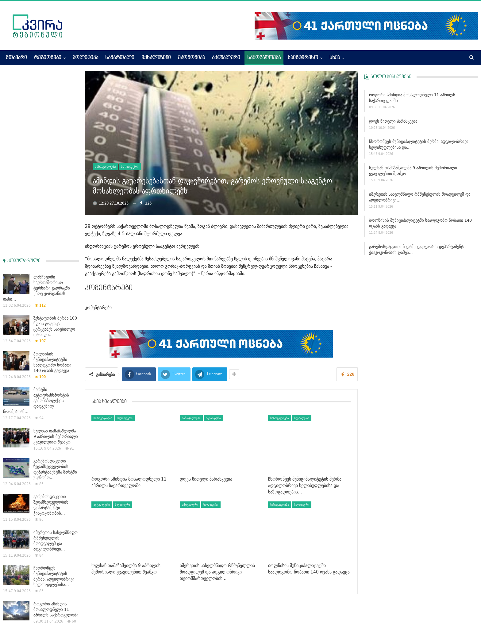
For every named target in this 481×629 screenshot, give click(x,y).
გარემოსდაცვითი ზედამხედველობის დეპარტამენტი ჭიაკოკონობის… (50, 320)
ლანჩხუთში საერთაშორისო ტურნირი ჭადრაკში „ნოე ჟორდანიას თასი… (36, 104)
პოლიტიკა (85, 58)
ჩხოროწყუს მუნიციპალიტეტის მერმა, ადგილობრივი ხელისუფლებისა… (54, 392)
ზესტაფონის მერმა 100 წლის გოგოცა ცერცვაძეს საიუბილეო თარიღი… (55, 142)
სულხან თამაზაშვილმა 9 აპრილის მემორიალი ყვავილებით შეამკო (413, 170)
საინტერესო (303, 58)
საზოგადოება (264, 58)
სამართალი (119, 58)
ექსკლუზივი (156, 58)
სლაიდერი (130, 166)
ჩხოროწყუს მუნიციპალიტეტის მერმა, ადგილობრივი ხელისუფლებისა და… (418, 144)
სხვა (334, 58)
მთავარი (16, 58)
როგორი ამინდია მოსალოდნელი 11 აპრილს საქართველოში (412, 97)
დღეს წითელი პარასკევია (393, 121)
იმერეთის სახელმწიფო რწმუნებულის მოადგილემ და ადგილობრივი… (419, 197)
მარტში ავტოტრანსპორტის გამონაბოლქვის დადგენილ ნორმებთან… (36, 216)
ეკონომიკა (191, 58)
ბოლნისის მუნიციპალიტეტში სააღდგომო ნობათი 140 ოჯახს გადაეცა (420, 223)
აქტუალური (226, 58)
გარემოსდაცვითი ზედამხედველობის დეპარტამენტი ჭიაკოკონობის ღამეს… (417, 249)
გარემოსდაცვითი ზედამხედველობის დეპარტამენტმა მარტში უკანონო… (55, 285)
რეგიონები (47, 58)
